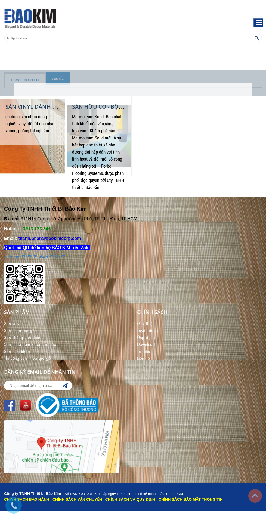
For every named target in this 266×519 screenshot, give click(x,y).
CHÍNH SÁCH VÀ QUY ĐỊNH (130, 499)
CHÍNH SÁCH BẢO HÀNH (26, 499)
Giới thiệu (146, 323)
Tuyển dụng (147, 330)
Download (146, 344)
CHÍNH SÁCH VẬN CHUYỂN (77, 499)
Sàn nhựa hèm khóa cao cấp (30, 344)
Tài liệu (143, 351)
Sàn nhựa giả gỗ (19, 330)
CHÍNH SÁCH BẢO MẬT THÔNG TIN (191, 499)
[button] (258, 22)
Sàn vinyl (12, 323)
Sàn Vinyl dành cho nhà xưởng (52, 106)
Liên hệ (143, 358)
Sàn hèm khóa (17, 351)
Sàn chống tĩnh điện (22, 337)
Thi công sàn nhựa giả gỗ (27, 358)
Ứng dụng (146, 337)
